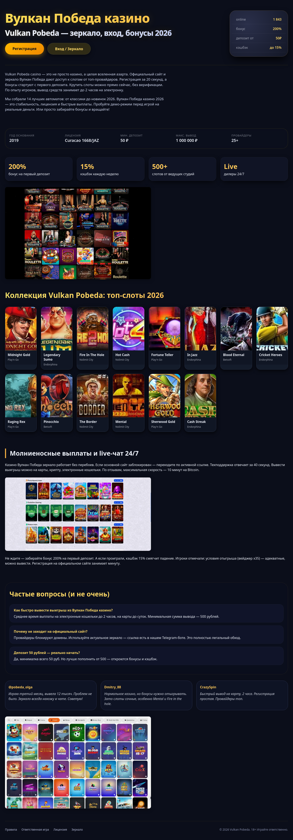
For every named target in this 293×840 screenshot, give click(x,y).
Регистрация (24, 48)
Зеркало (77, 829)
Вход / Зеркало (69, 48)
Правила (11, 829)
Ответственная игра (35, 829)
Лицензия (60, 829)
